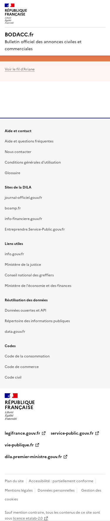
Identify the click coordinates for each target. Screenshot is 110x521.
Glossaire (12, 172)
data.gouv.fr (15, 331)
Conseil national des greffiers (29, 274)
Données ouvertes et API (25, 309)
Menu (102, 7)
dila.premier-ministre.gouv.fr (33, 456)
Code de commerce (22, 366)
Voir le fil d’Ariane (20, 68)
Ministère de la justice (23, 264)
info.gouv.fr (14, 253)
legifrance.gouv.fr (22, 433)
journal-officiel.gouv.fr (23, 197)
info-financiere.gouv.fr (23, 218)
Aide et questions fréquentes (29, 140)
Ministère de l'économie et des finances (38, 285)
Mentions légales (19, 490)
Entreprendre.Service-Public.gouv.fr (35, 228)
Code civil (13, 376)
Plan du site (14, 480)
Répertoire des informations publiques (37, 320)
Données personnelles (56, 490)
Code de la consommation (27, 355)
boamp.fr (13, 207)
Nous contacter (18, 151)
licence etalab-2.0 (28, 517)
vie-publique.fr (19, 445)
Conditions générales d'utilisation (33, 161)
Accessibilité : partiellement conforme (61, 480)
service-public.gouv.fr (72, 433)
